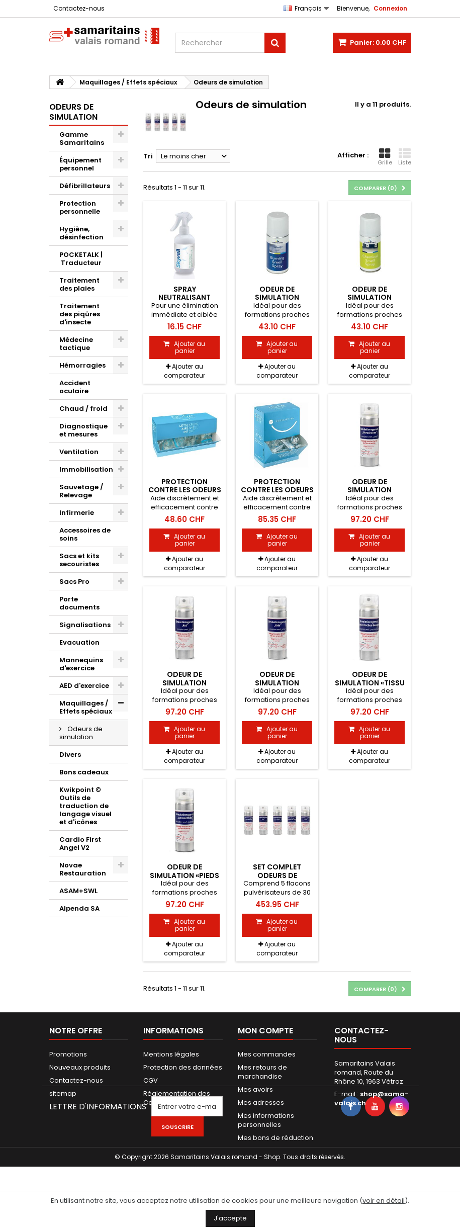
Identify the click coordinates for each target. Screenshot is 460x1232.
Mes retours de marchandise (262, 1072)
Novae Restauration (82, 869)
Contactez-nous (79, 8)
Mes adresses (261, 1102)
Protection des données (182, 1067)
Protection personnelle (79, 207)
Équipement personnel (80, 164)
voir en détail (383, 1200)
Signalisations (85, 625)
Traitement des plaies (79, 284)
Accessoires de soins (85, 534)
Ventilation (79, 452)
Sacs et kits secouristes (79, 560)
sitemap (62, 1093)
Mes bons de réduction (275, 1137)
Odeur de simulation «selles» (184, 682)
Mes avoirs (255, 1089)
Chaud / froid (83, 408)
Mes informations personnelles (266, 1120)
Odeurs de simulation (81, 733)
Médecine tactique (76, 344)
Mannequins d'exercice (81, 664)
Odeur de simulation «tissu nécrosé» (370, 682)
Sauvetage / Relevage (81, 491)
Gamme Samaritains (81, 138)
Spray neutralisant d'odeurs (184, 297)
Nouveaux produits (80, 1067)
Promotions (68, 1054)
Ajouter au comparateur (184, 371)
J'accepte (230, 1218)
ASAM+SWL (78, 891)
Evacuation (79, 642)
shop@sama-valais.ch (371, 1098)
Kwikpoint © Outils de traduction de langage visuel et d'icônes (85, 806)
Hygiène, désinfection (81, 233)
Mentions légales (171, 1054)
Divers (70, 754)
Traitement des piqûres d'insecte (79, 314)
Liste (404, 156)
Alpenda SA (79, 908)
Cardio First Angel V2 (80, 843)
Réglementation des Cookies (176, 1098)
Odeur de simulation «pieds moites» (184, 875)
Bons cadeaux (84, 772)
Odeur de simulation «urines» (277, 682)
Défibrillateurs (84, 186)
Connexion (390, 8)
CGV (150, 1080)
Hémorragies (82, 365)
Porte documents (79, 603)
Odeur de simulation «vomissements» (369, 490)
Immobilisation (86, 469)
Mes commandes (267, 1054)
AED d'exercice (84, 685)
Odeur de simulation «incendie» (277, 297)
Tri (148, 156)
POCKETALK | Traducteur (81, 259)
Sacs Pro (74, 581)
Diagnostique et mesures (83, 430)
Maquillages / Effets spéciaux (85, 707)
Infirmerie (76, 512)
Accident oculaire (74, 387)
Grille (385, 156)
